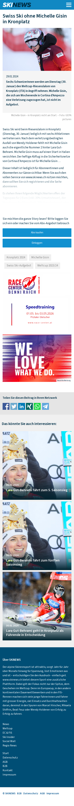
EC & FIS (7, 733)
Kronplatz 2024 (16, 257)
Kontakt (8, 770)
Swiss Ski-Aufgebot (19, 265)
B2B (5, 766)
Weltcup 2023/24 (47, 265)
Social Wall (9, 741)
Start (6, 753)
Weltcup (7, 728)
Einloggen (37, 243)
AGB (5, 762)
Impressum (9, 775)
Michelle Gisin (40, 257)
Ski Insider (9, 737)
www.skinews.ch (12, 680)
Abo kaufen (37, 232)
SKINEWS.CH (28, 5)
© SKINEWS (9, 793)
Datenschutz (10, 757)
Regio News (10, 745)
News (6, 724)
